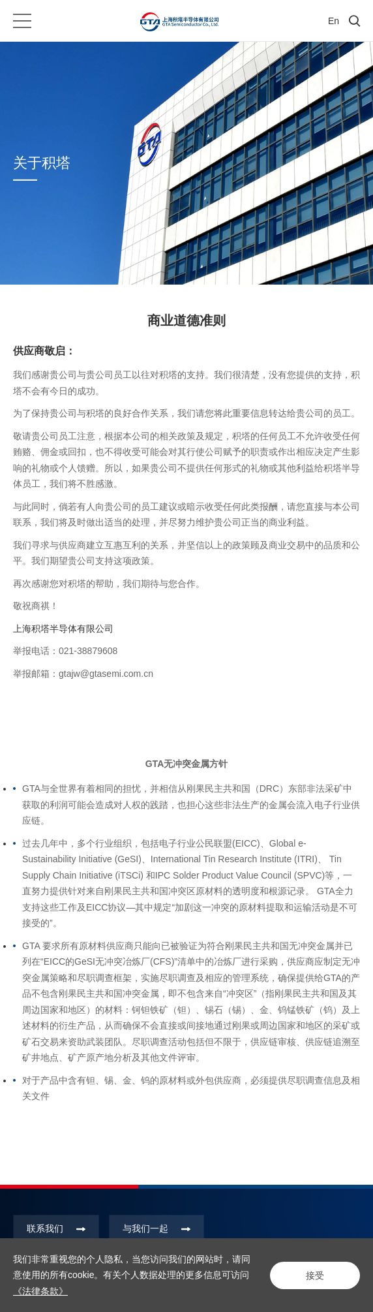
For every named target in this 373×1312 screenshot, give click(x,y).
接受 (314, 1275)
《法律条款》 (40, 1291)
